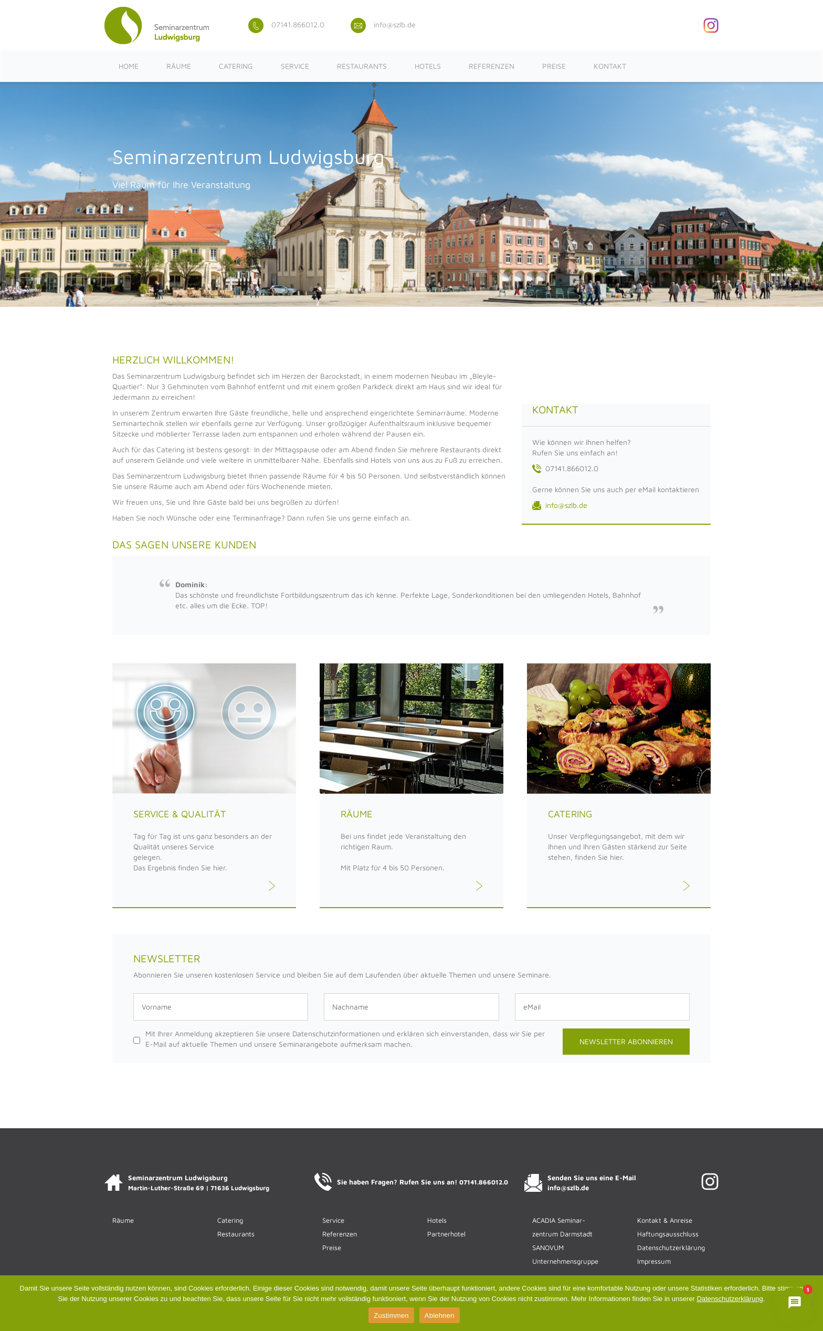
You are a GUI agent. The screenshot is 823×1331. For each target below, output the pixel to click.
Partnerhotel (446, 1234)
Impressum (654, 1261)
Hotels (428, 65)
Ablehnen (440, 1315)
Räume (178, 65)
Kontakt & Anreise (664, 1220)
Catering (236, 65)
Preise (554, 65)
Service (295, 65)
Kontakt (610, 65)
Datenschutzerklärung (671, 1247)
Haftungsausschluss (668, 1234)
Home (129, 65)
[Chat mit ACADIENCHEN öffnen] (794, 1302)
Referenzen (491, 65)
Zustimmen (391, 1315)
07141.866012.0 (286, 24)
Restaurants (362, 65)
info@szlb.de (383, 24)
